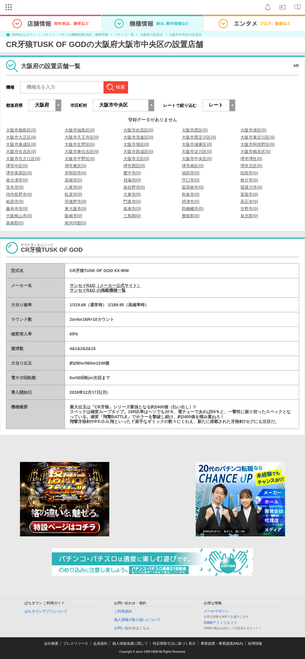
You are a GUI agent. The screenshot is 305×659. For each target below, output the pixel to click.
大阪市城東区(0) (197, 144)
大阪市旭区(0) (136, 144)
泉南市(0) (132, 209)
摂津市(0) (190, 201)
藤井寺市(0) (17, 209)
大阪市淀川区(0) (197, 151)
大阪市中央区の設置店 (185, 34)
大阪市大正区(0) (21, 137)
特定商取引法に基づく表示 (174, 643)
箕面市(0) (249, 194)
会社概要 (51, 643)
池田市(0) (190, 173)
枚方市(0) (249, 180)
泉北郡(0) (249, 216)
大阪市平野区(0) (80, 159)
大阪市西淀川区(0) (199, 137)
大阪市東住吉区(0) (82, 151)
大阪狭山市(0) (19, 216)
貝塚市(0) (132, 180)
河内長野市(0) (19, 194)
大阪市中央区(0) (197, 159)
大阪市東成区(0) (21, 144)
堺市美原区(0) (19, 173)
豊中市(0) (132, 173)
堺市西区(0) (134, 166)
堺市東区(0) (75, 166)
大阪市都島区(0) (21, 130)
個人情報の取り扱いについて (137, 620)
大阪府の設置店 (151, 34)
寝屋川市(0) (251, 187)
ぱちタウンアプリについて (45, 611)
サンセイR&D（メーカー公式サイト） (105, 285)
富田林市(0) (192, 187)
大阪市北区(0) (136, 159)
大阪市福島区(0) (80, 130)
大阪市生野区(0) (80, 144)
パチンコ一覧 (124, 34)
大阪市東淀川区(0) (257, 137)
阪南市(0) (73, 216)
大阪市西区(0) (195, 130)
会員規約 (100, 643)
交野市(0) (249, 209)
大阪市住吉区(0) (21, 151)
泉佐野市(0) (134, 187)
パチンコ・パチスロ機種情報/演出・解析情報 (75, 34)
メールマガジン (216, 611)
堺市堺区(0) (251, 159)
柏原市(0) (15, 201)
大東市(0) (132, 194)
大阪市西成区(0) (138, 151)
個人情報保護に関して (130, 643)
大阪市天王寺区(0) (82, 137)
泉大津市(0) (17, 180)
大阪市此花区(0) (138, 130)
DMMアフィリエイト (220, 623)
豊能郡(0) (190, 216)
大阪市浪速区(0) (138, 137)
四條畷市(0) (192, 209)
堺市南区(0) (192, 166)
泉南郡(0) (15, 223)
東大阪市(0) (75, 209)
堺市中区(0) (17, 166)
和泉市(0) (190, 194)
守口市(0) (190, 180)
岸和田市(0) (75, 173)
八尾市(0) (73, 187)
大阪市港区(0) (253, 130)
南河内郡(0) (75, 223)
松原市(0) (73, 194)
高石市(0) (249, 201)
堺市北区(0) (251, 166)
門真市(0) (132, 201)
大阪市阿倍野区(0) (257, 144)
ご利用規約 (123, 611)
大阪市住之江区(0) (23, 159)
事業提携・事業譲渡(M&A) (222, 643)
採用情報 (255, 643)
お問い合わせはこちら (132, 628)
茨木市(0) (15, 187)
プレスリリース (75, 643)
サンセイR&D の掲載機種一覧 (98, 290)
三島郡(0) (132, 216)
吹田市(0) (249, 173)
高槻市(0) (73, 180)
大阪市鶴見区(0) (255, 151)
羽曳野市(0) (75, 201)
